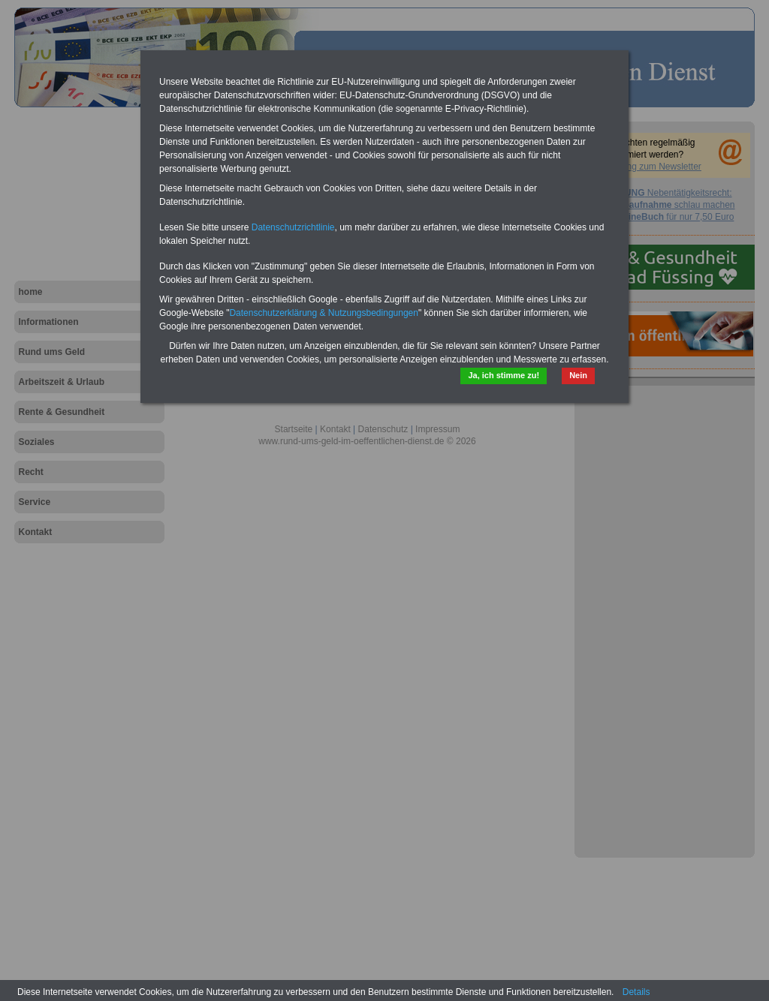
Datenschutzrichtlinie (293, 227)
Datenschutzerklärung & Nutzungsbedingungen (323, 313)
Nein (578, 375)
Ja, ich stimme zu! (503, 375)
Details (636, 992)
